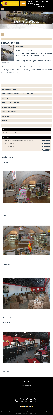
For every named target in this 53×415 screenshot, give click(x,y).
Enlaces (21, 391)
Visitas (8, 39)
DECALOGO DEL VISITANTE (10, 103)
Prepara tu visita (16, 39)
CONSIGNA (5, 116)
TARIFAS (5, 85)
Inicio (3, 39)
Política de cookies (32, 395)
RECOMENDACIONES (9, 89)
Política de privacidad (21, 395)
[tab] (26, 46)
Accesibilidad (44, 391)
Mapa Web (36, 391)
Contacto (15, 391)
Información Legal (28, 391)
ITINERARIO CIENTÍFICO (9, 111)
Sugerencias (8, 391)
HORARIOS (19, 46)
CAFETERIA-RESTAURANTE (10, 125)
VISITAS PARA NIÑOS (9, 107)
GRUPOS (5, 98)
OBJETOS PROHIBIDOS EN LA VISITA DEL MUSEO (17, 94)
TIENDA (4, 120)
